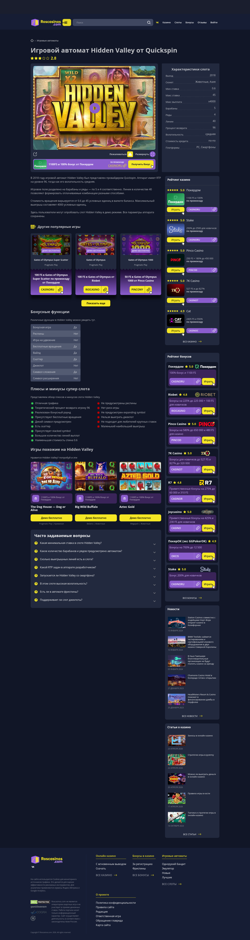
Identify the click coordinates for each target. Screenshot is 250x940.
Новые (166, 873)
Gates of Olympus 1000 (140, 259)
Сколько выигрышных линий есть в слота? (66, 559)
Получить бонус (141, 164)
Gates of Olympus (96, 259)
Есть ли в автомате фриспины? (59, 591)
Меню (70, 22)
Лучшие (167, 877)
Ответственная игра (108, 916)
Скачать (101, 868)
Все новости (192, 716)
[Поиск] (149, 22)
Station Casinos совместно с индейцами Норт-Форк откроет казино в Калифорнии (201, 621)
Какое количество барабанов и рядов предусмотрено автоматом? (81, 551)
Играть (175, 209)
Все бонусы (192, 597)
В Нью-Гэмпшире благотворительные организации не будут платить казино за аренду (201, 660)
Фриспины (139, 868)
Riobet (172, 394)
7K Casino (192, 280)
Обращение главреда (109, 920)
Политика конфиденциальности (116, 902)
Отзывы (202, 22)
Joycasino (175, 511)
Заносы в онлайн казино (200, 735)
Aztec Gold (127, 506)
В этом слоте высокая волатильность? (63, 583)
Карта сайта (103, 925)
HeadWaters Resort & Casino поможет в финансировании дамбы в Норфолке (202, 698)
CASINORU (52, 289)
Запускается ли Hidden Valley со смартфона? (67, 575)
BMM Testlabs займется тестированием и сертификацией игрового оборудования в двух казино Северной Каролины (202, 641)
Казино (166, 22)
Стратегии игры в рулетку (201, 755)
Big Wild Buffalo (86, 506)
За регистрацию (142, 864)
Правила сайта (105, 907)
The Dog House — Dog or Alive (48, 508)
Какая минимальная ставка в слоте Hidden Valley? (71, 543)
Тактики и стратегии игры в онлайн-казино (202, 814)
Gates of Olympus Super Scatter (51, 259)
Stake (190, 220)
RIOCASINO (96, 289)
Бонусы (189, 22)
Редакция (102, 911)
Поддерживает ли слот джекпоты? (61, 600)
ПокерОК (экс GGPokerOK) (187, 541)
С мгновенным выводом (111, 864)
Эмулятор (168, 868)
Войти (213, 22)
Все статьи (192, 834)
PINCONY (142, 289)
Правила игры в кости (199, 793)
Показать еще (96, 303)
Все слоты (171, 884)
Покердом (193, 190)
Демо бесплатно (51, 250)
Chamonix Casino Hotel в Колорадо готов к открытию (202, 676)
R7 (170, 482)
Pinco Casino (194, 250)
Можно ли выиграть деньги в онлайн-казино (202, 775)
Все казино (192, 341)
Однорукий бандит (173, 864)
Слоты (178, 22)
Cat (188, 311)
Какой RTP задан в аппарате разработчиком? (68, 567)
